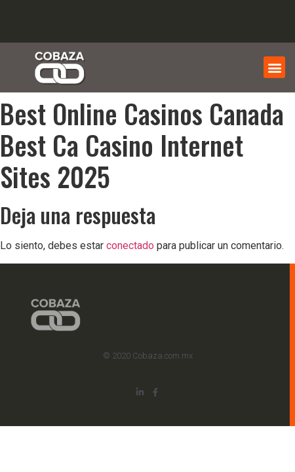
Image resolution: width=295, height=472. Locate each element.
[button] (274, 67)
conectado (130, 245)
